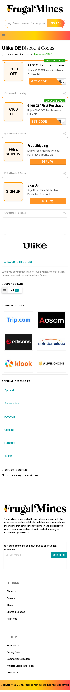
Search (56, 23)
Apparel (9, 390)
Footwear (10, 416)
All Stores (12, 618)
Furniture (9, 442)
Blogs (10, 605)
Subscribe (59, 555)
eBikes (8, 455)
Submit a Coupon (16, 612)
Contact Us (12, 672)
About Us (12, 591)
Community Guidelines (19, 658)
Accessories (11, 403)
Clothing (9, 429)
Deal (47, 161)
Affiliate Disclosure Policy (20, 665)
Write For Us (13, 645)
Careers (11, 598)
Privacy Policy (14, 652)
